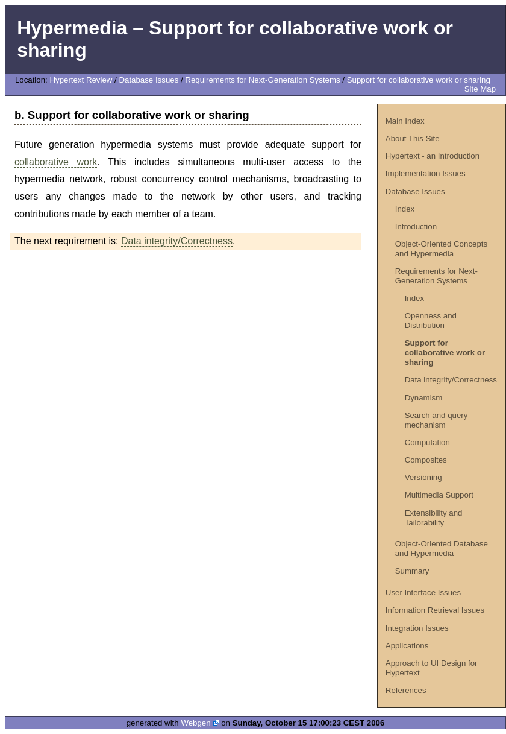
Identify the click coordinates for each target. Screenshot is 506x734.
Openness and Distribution (431, 320)
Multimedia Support (439, 494)
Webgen (195, 722)
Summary (412, 570)
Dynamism (424, 397)
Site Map (480, 88)
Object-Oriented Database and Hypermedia (441, 548)
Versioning (423, 477)
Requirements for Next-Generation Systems (262, 79)
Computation (427, 442)
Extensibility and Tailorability (434, 517)
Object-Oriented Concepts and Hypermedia (441, 248)
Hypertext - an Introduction (432, 155)
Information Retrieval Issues (435, 610)
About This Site (413, 138)
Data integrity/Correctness (451, 379)
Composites (426, 459)
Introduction (416, 226)
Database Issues (148, 79)
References (406, 690)
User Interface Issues (423, 592)
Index (404, 209)
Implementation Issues (426, 173)
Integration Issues (417, 628)
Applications (407, 645)
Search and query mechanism (436, 420)
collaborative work (55, 162)
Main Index (405, 120)
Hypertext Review (80, 79)
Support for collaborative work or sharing (418, 79)
